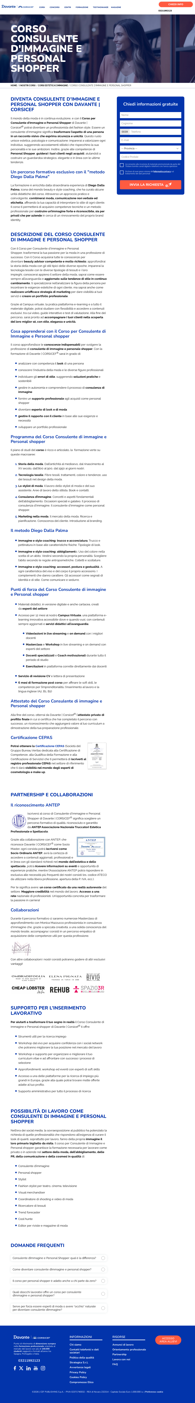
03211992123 (159, 10)
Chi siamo (75, 1344)
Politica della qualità (82, 1357)
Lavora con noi (121, 1359)
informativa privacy (162, 171)
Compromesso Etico (82, 1382)
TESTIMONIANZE (100, 7)
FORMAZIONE (83, 7)
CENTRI (68, 7)
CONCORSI (56, 7)
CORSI (43, 7)
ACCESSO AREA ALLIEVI (168, 1340)
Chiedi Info (175, 4)
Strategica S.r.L (79, 1362)
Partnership (119, 1354)
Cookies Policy (78, 1377)
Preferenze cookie (154, 1392)
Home (14, 85)
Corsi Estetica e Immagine (53, 85)
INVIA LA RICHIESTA (151, 184)
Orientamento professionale (129, 1349)
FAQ (115, 1364)
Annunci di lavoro (123, 1344)
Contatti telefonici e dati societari (84, 1351)
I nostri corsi (27, 85)
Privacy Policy (78, 1372)
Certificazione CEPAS (49, 746)
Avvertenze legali (80, 1367)
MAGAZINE (116, 7)
